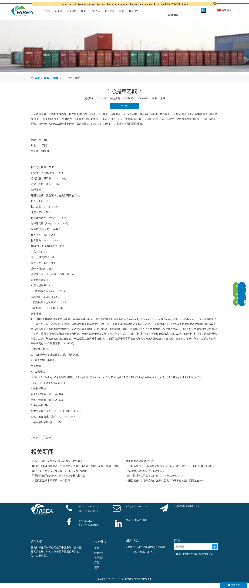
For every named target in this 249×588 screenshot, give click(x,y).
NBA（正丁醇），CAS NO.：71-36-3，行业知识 (59, 475)
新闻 (96, 572)
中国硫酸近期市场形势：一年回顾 (51, 485)
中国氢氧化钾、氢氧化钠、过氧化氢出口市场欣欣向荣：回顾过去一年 (165, 485)
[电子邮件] (192, 551)
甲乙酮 (43, 144)
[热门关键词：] (203, 15)
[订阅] (214, 551)
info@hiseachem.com (177, 4)
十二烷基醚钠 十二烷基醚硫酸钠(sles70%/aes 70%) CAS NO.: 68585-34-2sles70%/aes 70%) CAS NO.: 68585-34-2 (171, 470)
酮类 (35, 442)
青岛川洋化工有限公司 (137, 524)
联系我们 (99, 557)
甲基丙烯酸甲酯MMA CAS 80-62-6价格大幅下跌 (59, 480)
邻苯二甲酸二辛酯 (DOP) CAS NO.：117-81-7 (57, 466)
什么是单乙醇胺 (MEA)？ (140, 466)
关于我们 (99, 562)
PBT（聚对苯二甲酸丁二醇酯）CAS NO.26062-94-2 (154, 480)
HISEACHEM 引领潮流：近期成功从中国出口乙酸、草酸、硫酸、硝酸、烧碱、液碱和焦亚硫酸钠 (77, 470)
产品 (96, 567)
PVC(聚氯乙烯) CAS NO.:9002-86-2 (145, 475)
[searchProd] (184, 15)
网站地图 (147, 583)
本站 (162, 103)
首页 (96, 553)
